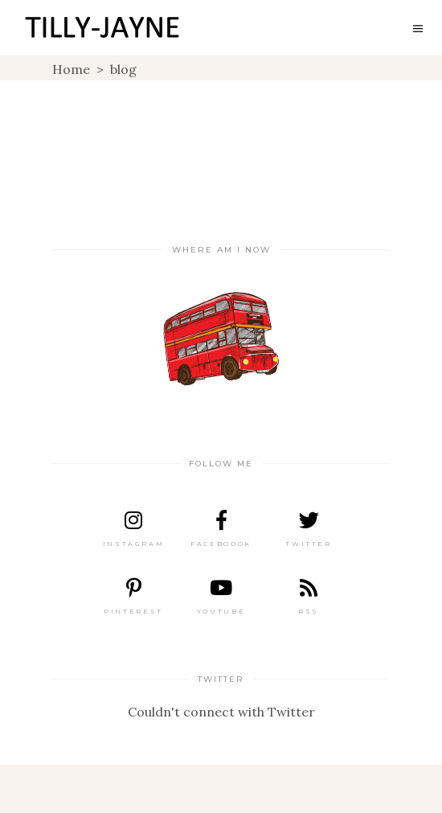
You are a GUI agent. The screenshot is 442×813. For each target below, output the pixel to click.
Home (71, 69)
